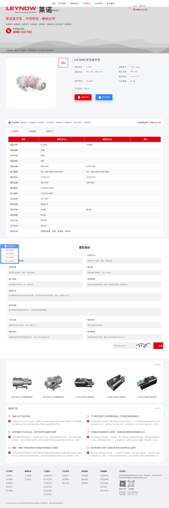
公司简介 (9, 476)
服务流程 (84, 480)
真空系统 (103, 487)
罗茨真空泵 (32, 50)
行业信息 (28, 480)
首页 (40, 3)
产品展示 (73, 3)
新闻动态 (61, 3)
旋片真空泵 (48, 480)
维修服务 (84, 483)
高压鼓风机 (48, 495)
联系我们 (109, 3)
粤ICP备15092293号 (56, 503)
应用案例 (9, 483)
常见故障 (84, 476)
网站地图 (9, 491)
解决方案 (65, 483)
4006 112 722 (155, 4)
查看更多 (157, 365)
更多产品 (157, 409)
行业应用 (85, 3)
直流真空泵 (104, 491)
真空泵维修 (104, 483)
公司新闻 (28, 476)
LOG (135, 4)
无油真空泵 (48, 476)
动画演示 (65, 476)
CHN (142, 4)
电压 (16, 172)
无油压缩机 (48, 491)
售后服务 (97, 3)
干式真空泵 (48, 483)
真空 (16, 188)
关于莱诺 (48, 3)
